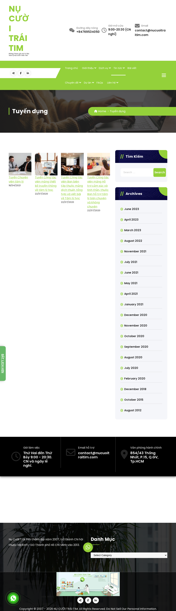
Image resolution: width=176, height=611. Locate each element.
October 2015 (133, 400)
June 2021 (131, 273)
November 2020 (135, 326)
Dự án (87, 82)
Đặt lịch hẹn (2, 363)
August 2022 (133, 241)
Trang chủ (71, 68)
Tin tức (117, 68)
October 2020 (134, 336)
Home (100, 111)
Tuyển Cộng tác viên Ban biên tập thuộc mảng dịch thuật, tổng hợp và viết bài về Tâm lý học (72, 187)
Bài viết (132, 68)
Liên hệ (111, 82)
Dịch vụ (103, 68)
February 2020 (134, 379)
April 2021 (131, 294)
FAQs (100, 82)
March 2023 (132, 230)
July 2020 (131, 368)
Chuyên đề (71, 82)
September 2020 (136, 347)
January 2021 (133, 304)
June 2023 (131, 209)
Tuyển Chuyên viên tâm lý (18, 179)
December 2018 (135, 389)
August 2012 (132, 410)
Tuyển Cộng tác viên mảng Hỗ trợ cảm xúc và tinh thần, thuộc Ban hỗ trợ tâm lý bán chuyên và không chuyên (98, 192)
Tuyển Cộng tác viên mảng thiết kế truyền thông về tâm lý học (45, 183)
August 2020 (133, 357)
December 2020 (135, 315)
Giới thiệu (87, 68)
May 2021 (130, 283)
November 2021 (135, 251)
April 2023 (131, 220)
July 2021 (130, 262)
